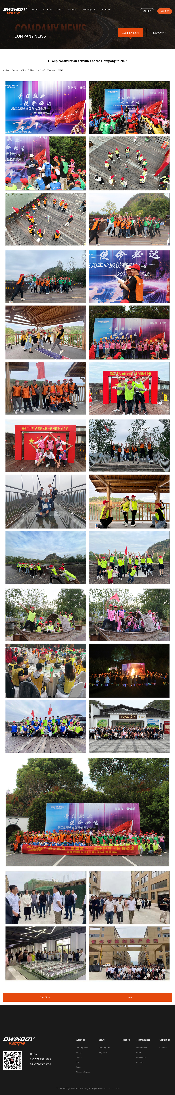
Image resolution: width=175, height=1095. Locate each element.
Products (72, 9)
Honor (78, 1067)
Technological (88, 9)
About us (47, 9)
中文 (167, 11)
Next (130, 997)
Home (35, 9)
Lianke (116, 1088)
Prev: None (45, 997)
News (59, 9)
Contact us (105, 9)
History (79, 1052)
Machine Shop (141, 1048)
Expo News (159, 32)
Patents (138, 1052)
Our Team (139, 1062)
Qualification (141, 1057)
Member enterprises (83, 1072)
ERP (149, 11)
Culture (79, 1057)
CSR (78, 1062)
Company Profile (82, 1048)
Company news (130, 32)
